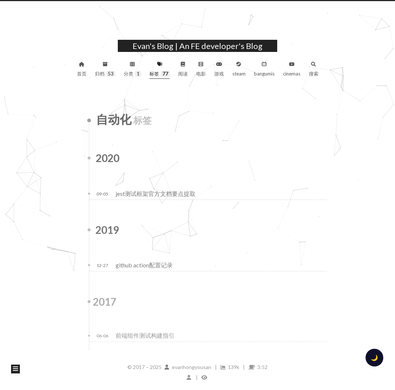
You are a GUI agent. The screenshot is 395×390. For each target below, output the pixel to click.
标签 (159, 69)
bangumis (264, 69)
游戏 (219, 69)
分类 (132, 69)
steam (239, 69)
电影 (201, 69)
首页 (82, 69)
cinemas (291, 69)
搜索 (313, 69)
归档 (105, 69)
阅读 (183, 69)
